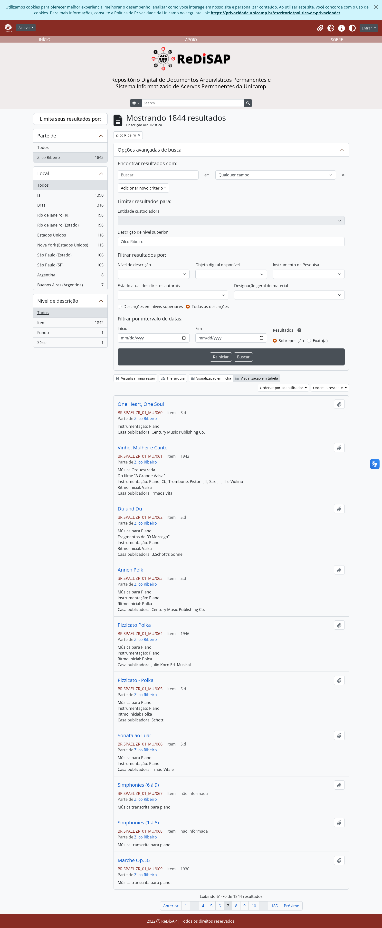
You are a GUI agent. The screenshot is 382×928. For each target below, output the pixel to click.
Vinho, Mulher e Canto (143, 448)
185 (274, 906)
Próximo (291, 906)
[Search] (193, 103)
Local (43, 173)
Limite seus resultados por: (70, 119)
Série (70, 343)
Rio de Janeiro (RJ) (70, 216)
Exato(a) (320, 340)
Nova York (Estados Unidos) (70, 246)
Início (122, 328)
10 (254, 906)
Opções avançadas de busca (149, 149)
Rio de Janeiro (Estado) (70, 226)
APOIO (191, 39)
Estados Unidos (70, 236)
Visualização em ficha (211, 378)
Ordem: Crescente (328, 387)
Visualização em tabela (256, 378)
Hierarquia (173, 378)
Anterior (171, 906)
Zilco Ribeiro (70, 158)
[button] (320, 28)
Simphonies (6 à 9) (138, 785)
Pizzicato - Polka (135, 680)
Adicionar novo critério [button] (142, 188)
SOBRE (337, 39)
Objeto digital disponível (217, 264)
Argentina (70, 276)
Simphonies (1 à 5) (138, 823)
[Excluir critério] (343, 175)
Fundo (70, 334)
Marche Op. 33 (134, 860)
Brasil (70, 206)
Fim (198, 328)
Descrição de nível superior (143, 232)
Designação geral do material (261, 285)
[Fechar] (376, 7)
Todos (43, 147)
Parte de (46, 135)
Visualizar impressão (135, 378)
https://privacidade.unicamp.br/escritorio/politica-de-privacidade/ (275, 13)
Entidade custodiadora (139, 211)
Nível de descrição (57, 301)
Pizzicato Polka (134, 625)
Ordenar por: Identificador (282, 387)
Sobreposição (291, 340)
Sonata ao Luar (134, 735)
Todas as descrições (210, 306)
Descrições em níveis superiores (153, 306)
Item (70, 324)
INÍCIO (44, 39)
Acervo (24, 27)
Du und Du (130, 509)
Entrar (367, 28)
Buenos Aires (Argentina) (70, 286)
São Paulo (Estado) (70, 256)
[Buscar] (158, 175)
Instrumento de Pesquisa (296, 264)
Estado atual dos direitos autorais (149, 285)
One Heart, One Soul (141, 404)
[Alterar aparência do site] (352, 28)
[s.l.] (70, 196)
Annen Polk (130, 570)
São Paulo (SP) (70, 266)
